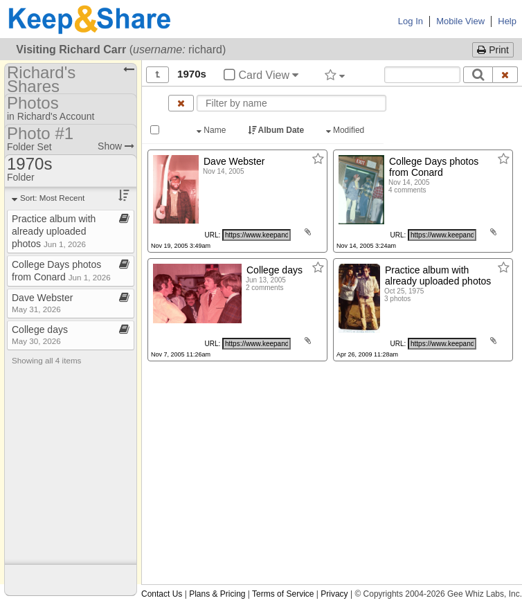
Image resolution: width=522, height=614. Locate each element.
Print (493, 49)
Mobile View (460, 21)
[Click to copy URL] (256, 235)
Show (116, 146)
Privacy (334, 594)
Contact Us (161, 594)
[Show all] (157, 74)
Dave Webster (42, 303)
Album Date (277, 130)
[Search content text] (422, 74)
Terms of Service (283, 594)
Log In (410, 21)
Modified (346, 130)
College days (40, 334)
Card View (261, 75)
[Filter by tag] (335, 74)
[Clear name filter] (181, 103)
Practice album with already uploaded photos (54, 231)
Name (212, 130)
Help (507, 21)
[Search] (478, 74)
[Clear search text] (505, 74)
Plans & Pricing (217, 594)
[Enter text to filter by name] (291, 103)
